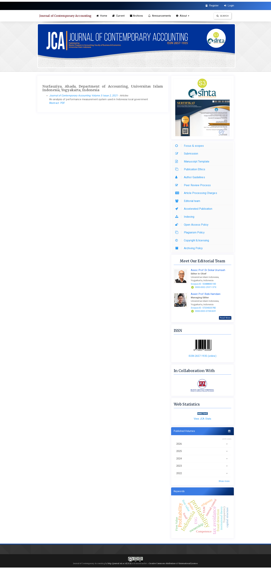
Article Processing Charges (197, 193)
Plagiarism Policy (190, 232)
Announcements (160, 15)
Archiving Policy (190, 248)
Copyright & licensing (193, 240)
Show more (224, 481)
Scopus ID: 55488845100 (203, 284)
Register (212, 5)
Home (102, 15)
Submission (187, 153)
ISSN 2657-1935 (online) (202, 356)
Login (229, 5)
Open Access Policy (192, 224)
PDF (62, 103)
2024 (202, 458)
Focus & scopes (190, 145)
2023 (202, 466)
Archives (136, 15)
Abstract (54, 103)
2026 (202, 444)
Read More (225, 318)
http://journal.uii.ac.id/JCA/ (120, 563)
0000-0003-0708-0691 (205, 311)
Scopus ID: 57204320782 (203, 307)
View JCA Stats (202, 418)
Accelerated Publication (194, 208)
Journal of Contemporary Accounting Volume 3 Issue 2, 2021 (83, 95)
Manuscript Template (193, 161)
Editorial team (188, 201)
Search (223, 16)
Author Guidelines (191, 177)
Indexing (185, 216)
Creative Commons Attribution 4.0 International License (173, 563)
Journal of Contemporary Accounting (66, 15)
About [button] (183, 15)
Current (119, 15)
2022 (202, 473)
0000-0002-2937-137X (206, 287)
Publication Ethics (191, 169)
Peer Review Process (194, 185)
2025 (202, 451)
